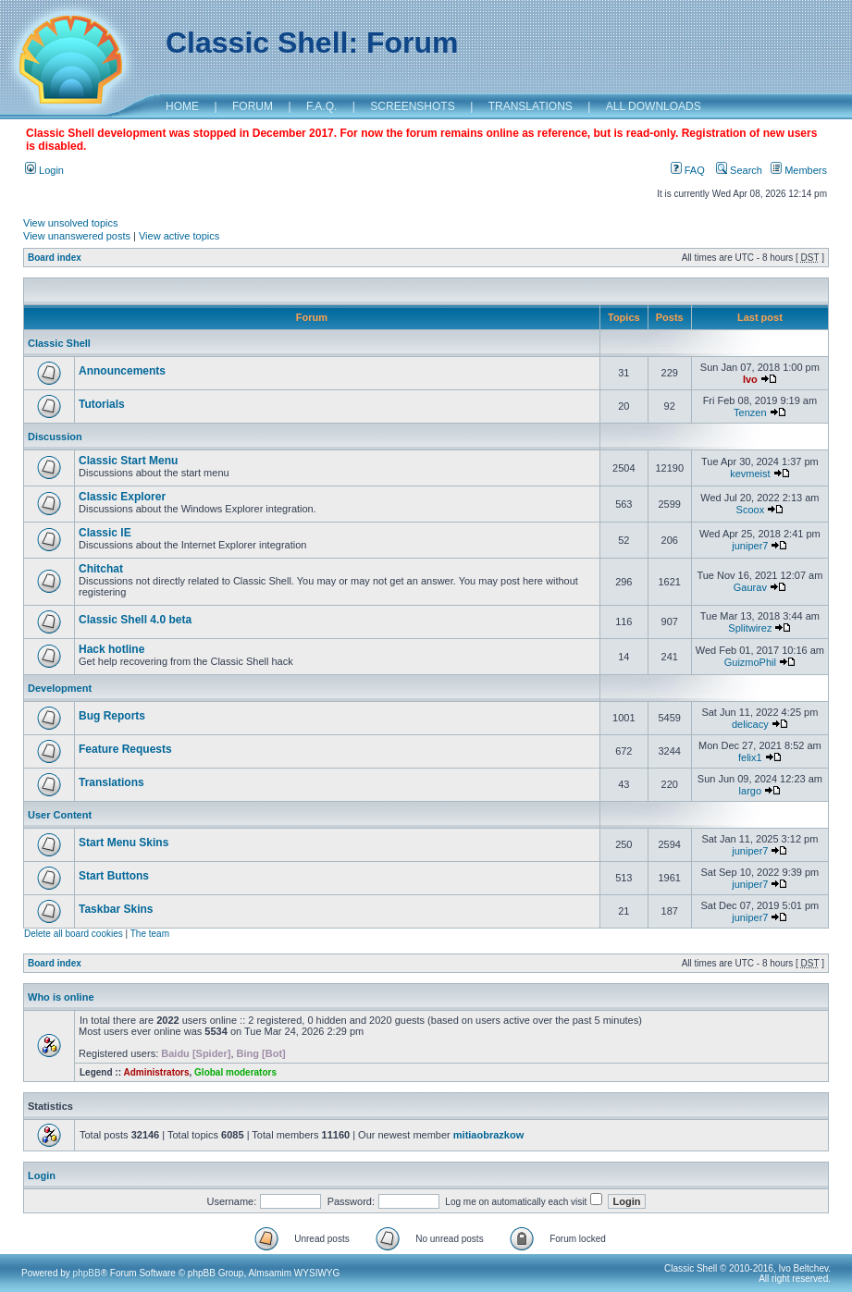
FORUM (252, 106)
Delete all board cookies (73, 934)
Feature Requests (125, 749)
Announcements (122, 370)
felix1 (750, 757)
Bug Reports (112, 715)
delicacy (750, 724)
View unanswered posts (76, 235)
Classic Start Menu (128, 460)
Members (799, 170)
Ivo (750, 379)
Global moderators (235, 1072)
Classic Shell (59, 343)
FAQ (688, 170)
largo (750, 790)
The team (149, 934)
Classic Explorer (122, 496)
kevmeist (750, 473)
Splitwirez (750, 628)
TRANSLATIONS (530, 106)
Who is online (61, 997)
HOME (182, 106)
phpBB (87, 1273)
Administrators (156, 1072)
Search (739, 170)
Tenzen (750, 412)
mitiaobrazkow (488, 1134)
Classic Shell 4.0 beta (135, 619)
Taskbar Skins (116, 909)
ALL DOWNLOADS (653, 106)
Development (60, 688)
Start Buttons (114, 875)
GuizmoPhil (750, 662)
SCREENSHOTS (412, 106)
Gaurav (750, 587)
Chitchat (101, 568)
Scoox (750, 509)
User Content (60, 814)
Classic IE (105, 532)
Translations (111, 782)
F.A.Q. (321, 106)
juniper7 (750, 545)
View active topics (179, 235)
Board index (54, 257)
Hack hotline (111, 649)
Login (44, 170)
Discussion (55, 436)
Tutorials (102, 404)
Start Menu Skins (123, 842)
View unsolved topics (70, 222)
